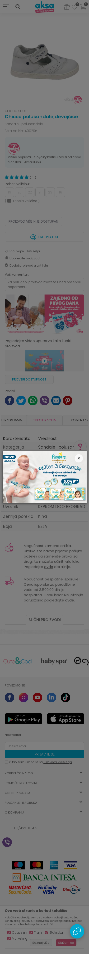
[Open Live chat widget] (77, 931)
